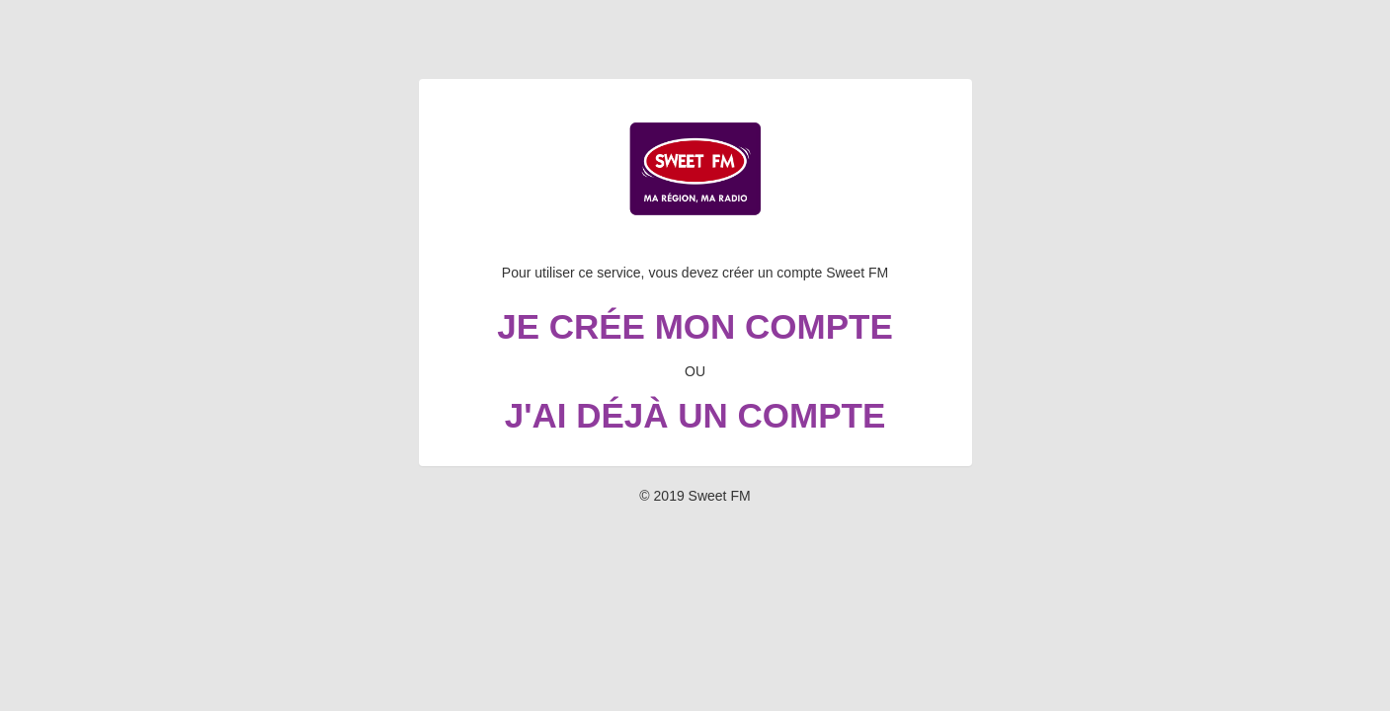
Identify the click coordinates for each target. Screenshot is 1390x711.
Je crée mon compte (695, 326)
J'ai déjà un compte (695, 415)
